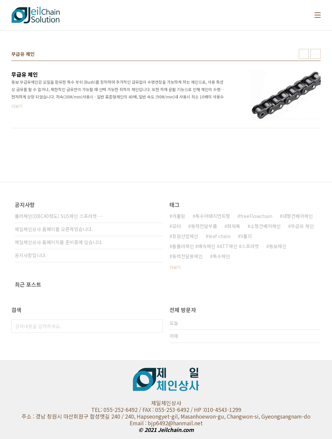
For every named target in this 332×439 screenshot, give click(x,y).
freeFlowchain (256, 216)
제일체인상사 (166, 403)
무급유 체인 (302, 226)
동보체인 (277, 246)
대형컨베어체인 (297, 216)
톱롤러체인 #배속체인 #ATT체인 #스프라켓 (215, 246)
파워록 (233, 226)
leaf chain (219, 236)
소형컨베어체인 (265, 226)
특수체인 (221, 256)
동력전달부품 (204, 226)
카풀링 (178, 216)
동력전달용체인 (187, 256)
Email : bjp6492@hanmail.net (166, 423)
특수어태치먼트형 (212, 216)
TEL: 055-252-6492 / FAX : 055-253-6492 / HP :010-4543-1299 (166, 410)
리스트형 (316, 54)
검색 (156, 326)
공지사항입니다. (31, 255)
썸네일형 (304, 54)
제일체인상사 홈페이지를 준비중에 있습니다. (59, 242)
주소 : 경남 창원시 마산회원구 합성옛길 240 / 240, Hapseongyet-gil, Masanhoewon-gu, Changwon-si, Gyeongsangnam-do (166, 416)
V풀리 (246, 236)
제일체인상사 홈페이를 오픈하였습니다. (54, 229)
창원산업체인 (185, 236)
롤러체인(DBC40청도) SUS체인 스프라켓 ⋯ (59, 216)
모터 (176, 226)
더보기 (175, 267)
